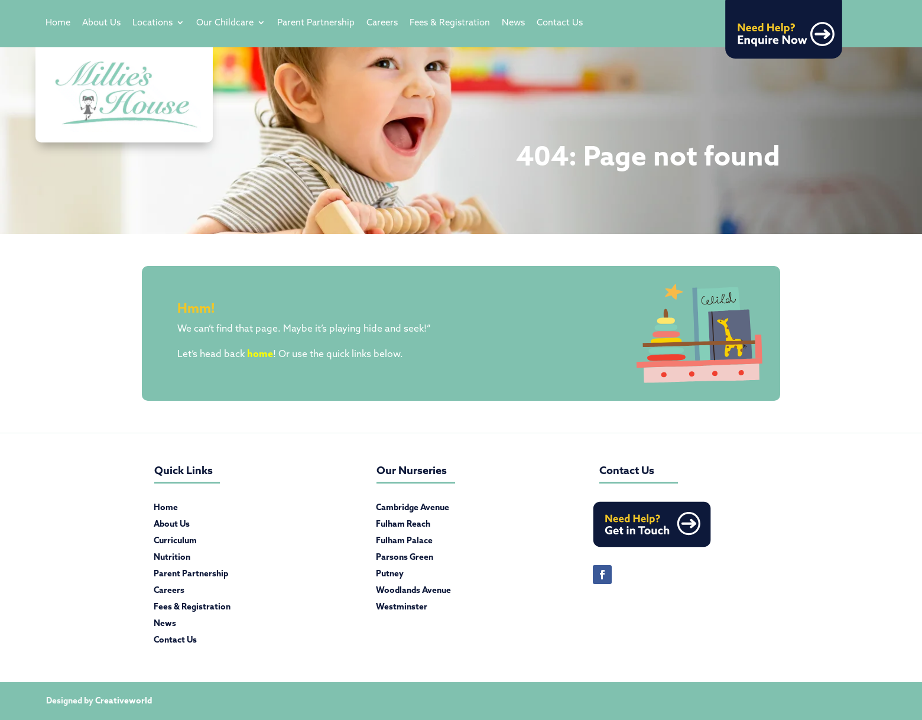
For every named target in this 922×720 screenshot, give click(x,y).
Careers (382, 23)
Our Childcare (225, 23)
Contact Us (560, 23)
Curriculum (175, 542)
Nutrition (172, 559)
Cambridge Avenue (412, 509)
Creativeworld (123, 700)
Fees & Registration (450, 23)
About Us (101, 23)
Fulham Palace (404, 542)
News (513, 23)
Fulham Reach (403, 526)
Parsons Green (404, 559)
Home (58, 23)
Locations (152, 23)
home (260, 353)
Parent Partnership (316, 23)
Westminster (401, 609)
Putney (390, 575)
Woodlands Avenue (413, 592)
